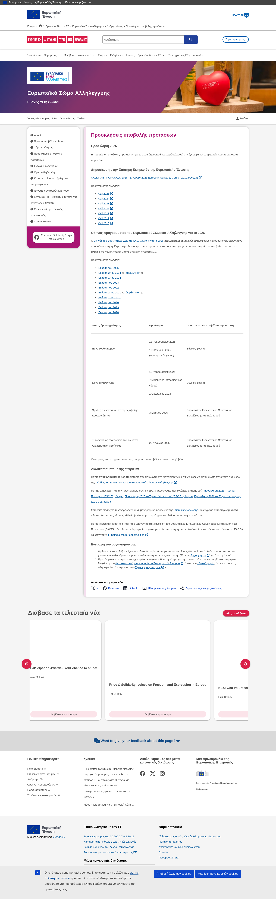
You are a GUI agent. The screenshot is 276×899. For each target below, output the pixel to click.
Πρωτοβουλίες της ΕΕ (57, 26)
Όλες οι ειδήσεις (236, 613)
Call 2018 (103, 223)
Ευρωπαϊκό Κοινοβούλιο (173, 855)
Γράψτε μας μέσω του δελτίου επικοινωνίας (109, 824)
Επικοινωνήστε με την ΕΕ (103, 804)
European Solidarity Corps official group (53, 237)
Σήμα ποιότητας (43, 147)
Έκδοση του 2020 (108, 302)
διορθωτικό (132, 272)
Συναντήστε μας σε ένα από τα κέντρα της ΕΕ (110, 830)
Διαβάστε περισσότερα (55, 692)
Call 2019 (103, 218)
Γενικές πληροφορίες (43, 736)
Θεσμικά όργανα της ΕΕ (177, 846)
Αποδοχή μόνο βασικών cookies (218, 873)
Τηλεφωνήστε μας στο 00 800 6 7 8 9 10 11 (109, 814)
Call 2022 (103, 208)
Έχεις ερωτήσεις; (236, 39)
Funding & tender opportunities (126, 534)
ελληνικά (241, 15)
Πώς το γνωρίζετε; (78, 2)
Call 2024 (103, 198)
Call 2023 (103, 203)
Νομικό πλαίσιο (170, 804)
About (37, 135)
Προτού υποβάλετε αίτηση (49, 141)
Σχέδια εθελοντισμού (46, 165)
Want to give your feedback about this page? (137, 718)
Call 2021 (103, 213)
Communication (43, 221)
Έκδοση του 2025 (108, 267)
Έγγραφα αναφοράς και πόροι (51, 190)
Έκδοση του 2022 (108, 287)
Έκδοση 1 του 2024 (109, 277)
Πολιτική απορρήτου (170, 819)
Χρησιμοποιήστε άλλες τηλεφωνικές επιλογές (110, 819)
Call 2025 (103, 193)
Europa (31, 26)
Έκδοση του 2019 (108, 307)
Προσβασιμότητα (37, 767)
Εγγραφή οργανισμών (147, 567)
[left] (27, 653)
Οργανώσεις (116, 26)
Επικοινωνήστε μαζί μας (41, 751)
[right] (251, 653)
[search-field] (149, 39)
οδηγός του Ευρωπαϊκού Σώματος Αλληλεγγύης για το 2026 (129, 240)
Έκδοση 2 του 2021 (109, 292)
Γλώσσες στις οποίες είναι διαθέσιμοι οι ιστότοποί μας (190, 814)
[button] (95, 588)
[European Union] (44, 810)
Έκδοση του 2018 (108, 312)
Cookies (163, 830)
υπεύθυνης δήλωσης (186, 509)
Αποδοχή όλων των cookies (174, 873)
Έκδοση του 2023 (108, 282)
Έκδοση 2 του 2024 (109, 272)
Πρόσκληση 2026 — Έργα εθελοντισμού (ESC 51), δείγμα (159, 496)
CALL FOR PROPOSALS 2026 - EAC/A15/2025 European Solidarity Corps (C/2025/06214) (144, 177)
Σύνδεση (244, 118)
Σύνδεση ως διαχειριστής (42, 772)
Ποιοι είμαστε (35, 746)
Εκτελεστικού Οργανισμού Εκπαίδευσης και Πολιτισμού (147, 563)
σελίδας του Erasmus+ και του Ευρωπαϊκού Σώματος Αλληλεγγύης (134, 482)
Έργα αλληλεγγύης (45, 172)
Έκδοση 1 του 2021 (109, 297)
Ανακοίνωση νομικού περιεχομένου (179, 824)
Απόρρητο (33, 757)
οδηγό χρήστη (198, 555)
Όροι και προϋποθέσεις (41, 762)
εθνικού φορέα (205, 563)
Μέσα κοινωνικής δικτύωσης (105, 838)
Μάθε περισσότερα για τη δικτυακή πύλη (107, 782)
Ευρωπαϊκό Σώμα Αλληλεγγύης (89, 26)
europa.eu (59, 814)
